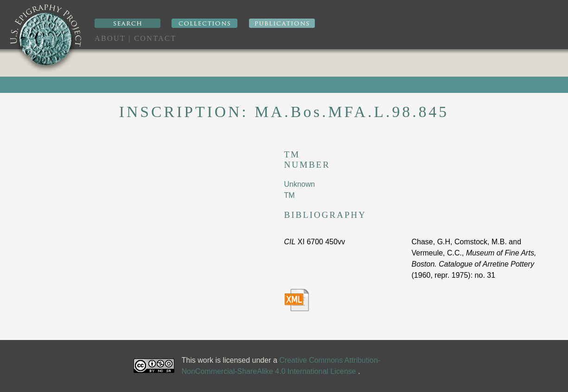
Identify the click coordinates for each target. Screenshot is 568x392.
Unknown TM (299, 189)
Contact (155, 38)
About (110, 38)
